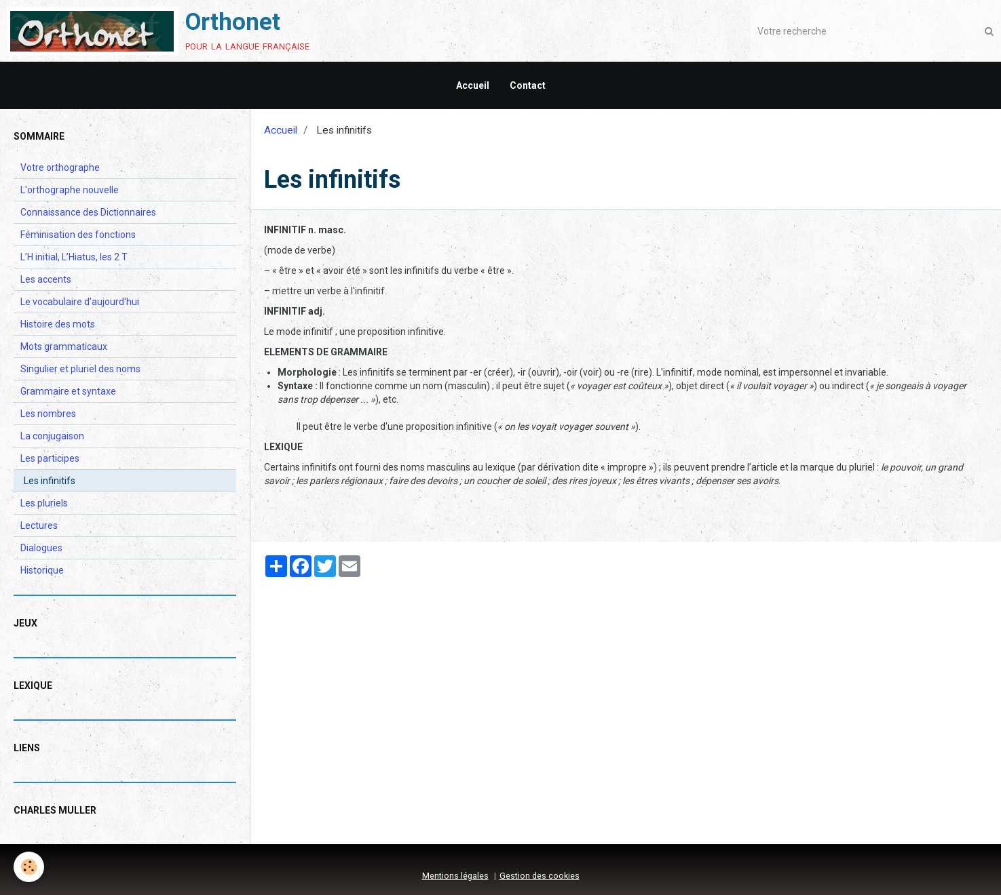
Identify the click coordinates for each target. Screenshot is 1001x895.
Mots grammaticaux (63, 346)
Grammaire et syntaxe (68, 391)
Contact (528, 85)
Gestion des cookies (539, 876)
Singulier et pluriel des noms (80, 368)
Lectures (39, 525)
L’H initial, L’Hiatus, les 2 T (74, 257)
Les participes (49, 458)
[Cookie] (29, 867)
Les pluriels (44, 503)
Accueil (472, 85)
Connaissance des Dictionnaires (88, 212)
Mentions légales (455, 876)
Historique (42, 570)
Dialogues (41, 547)
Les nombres (48, 413)
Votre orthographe (60, 167)
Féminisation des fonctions (78, 234)
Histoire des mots (57, 324)
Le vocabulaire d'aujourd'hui (79, 301)
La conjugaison (52, 436)
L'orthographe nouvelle (69, 189)
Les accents (45, 279)
